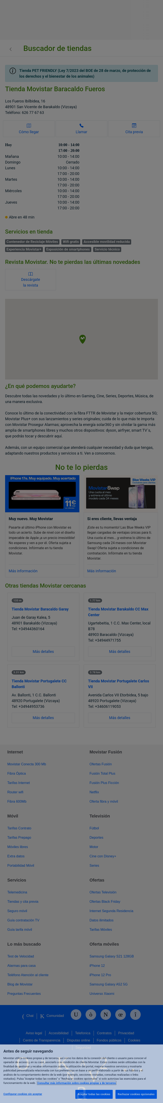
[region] (81, 1073)
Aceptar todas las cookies (94, 1094)
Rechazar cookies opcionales (136, 1094)
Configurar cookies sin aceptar (22, 1094)
